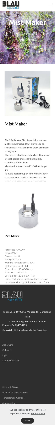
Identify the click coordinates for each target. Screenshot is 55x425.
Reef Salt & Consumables (14, 394)
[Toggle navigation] (50, 4)
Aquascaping (8, 405)
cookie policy (38, 416)
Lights (5, 357)
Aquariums (7, 347)
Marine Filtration (11, 362)
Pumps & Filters (10, 389)
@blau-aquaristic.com (34, 324)
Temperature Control (13, 400)
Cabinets (6, 352)
